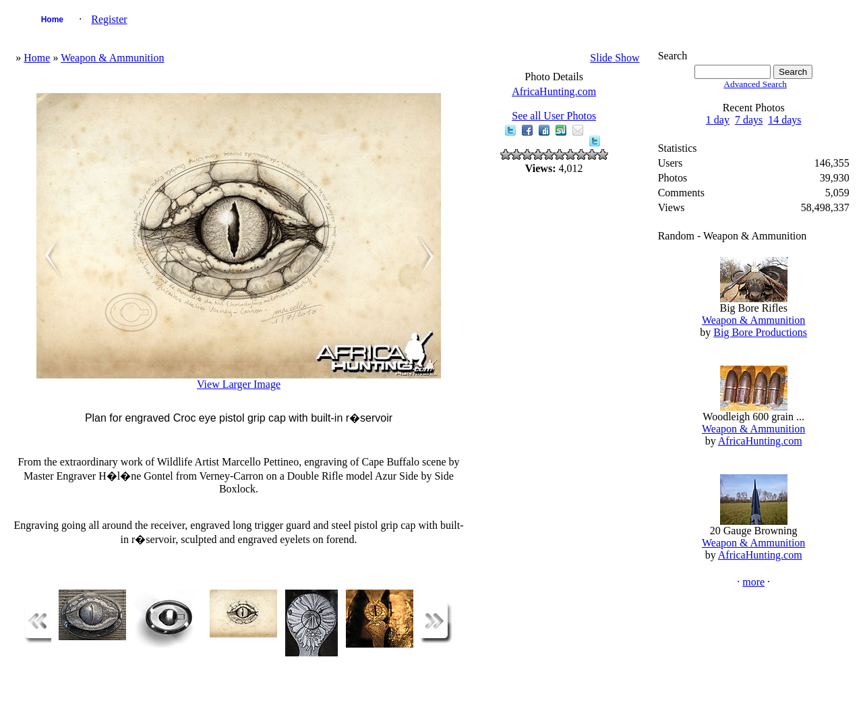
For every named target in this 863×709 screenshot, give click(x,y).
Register (109, 19)
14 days (784, 119)
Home (52, 19)
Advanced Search (755, 84)
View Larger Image (238, 384)
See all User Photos (554, 115)
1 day (718, 119)
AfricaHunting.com (554, 91)
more (753, 582)
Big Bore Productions (760, 332)
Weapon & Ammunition (112, 57)
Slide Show (614, 57)
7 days (749, 119)
